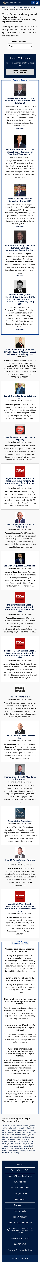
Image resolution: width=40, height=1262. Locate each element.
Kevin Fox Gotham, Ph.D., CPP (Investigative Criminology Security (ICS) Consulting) (20, 152)
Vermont (16, 1150)
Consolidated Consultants (20, 821)
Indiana (19, 1132)
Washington (24, 1150)
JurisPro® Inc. (27, 1250)
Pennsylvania (13, 1146)
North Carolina (15, 1139)
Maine (31, 1135)
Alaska (12, 1126)
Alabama (19, 1126)
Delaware (13, 1130)
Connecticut (21, 1128)
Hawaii (32, 1130)
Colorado (13, 1128)
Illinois (13, 1132)
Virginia (9, 1150)
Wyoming (16, 1153)
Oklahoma (30, 1144)
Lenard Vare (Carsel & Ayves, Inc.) (20, 566)
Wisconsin (32, 1150)
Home (4, 7)
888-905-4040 (20, 1244)
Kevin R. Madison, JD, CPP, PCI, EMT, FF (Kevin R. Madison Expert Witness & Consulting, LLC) (20, 352)
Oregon (5, 1146)
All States (5, 1126)
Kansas (25, 1132)
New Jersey (26, 1141)
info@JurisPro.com (19, 1238)
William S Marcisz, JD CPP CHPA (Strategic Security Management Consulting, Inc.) (20, 248)
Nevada (11, 1144)
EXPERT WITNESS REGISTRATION (20, 72)
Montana (5, 1139)
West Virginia (7, 1153)
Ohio (23, 1144)
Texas (10, 7)
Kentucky (32, 1132)
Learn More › (20, 128)
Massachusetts (15, 1135)
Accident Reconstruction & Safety (25, 7)
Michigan (5, 1137)
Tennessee (23, 1148)
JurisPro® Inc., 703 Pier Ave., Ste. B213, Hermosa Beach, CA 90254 (20, 1231)
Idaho (9, 1132)
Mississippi (29, 1137)
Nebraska (5, 1141)
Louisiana (5, 1135)
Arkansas (26, 1126)
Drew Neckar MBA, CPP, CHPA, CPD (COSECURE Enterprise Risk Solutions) (20, 100)
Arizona (33, 1126)
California (5, 1128)
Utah (4, 1150)
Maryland (25, 1135)
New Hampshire (16, 1141)
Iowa (4, 1132)
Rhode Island (23, 1146)
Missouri (21, 1137)
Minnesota (13, 1137)
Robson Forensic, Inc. (20, 697)
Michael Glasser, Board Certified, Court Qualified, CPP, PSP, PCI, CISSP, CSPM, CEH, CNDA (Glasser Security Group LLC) (20, 299)
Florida (20, 1130)
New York (18, 1144)
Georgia (26, 1130)
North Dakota (26, 1139)
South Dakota (14, 1148)
